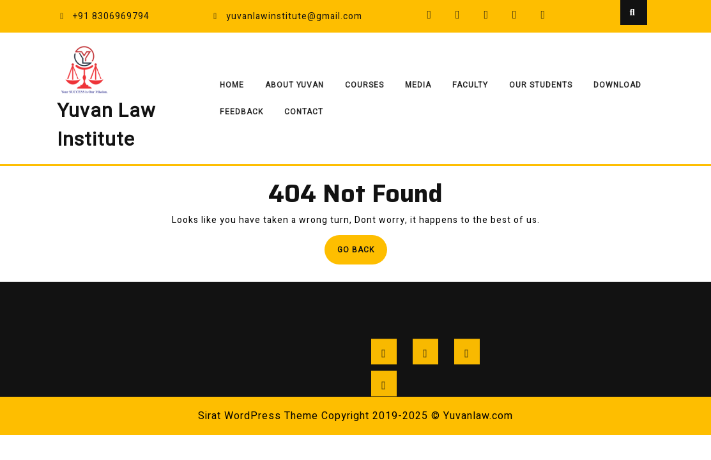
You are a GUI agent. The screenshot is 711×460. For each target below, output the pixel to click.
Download (617, 85)
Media (418, 85)
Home (232, 85)
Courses (364, 85)
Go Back (362, 253)
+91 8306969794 (103, 16)
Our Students (540, 85)
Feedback (241, 112)
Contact (303, 112)
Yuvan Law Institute (106, 125)
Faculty (470, 85)
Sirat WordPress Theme (258, 416)
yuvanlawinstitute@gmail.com (286, 16)
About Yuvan (294, 85)
